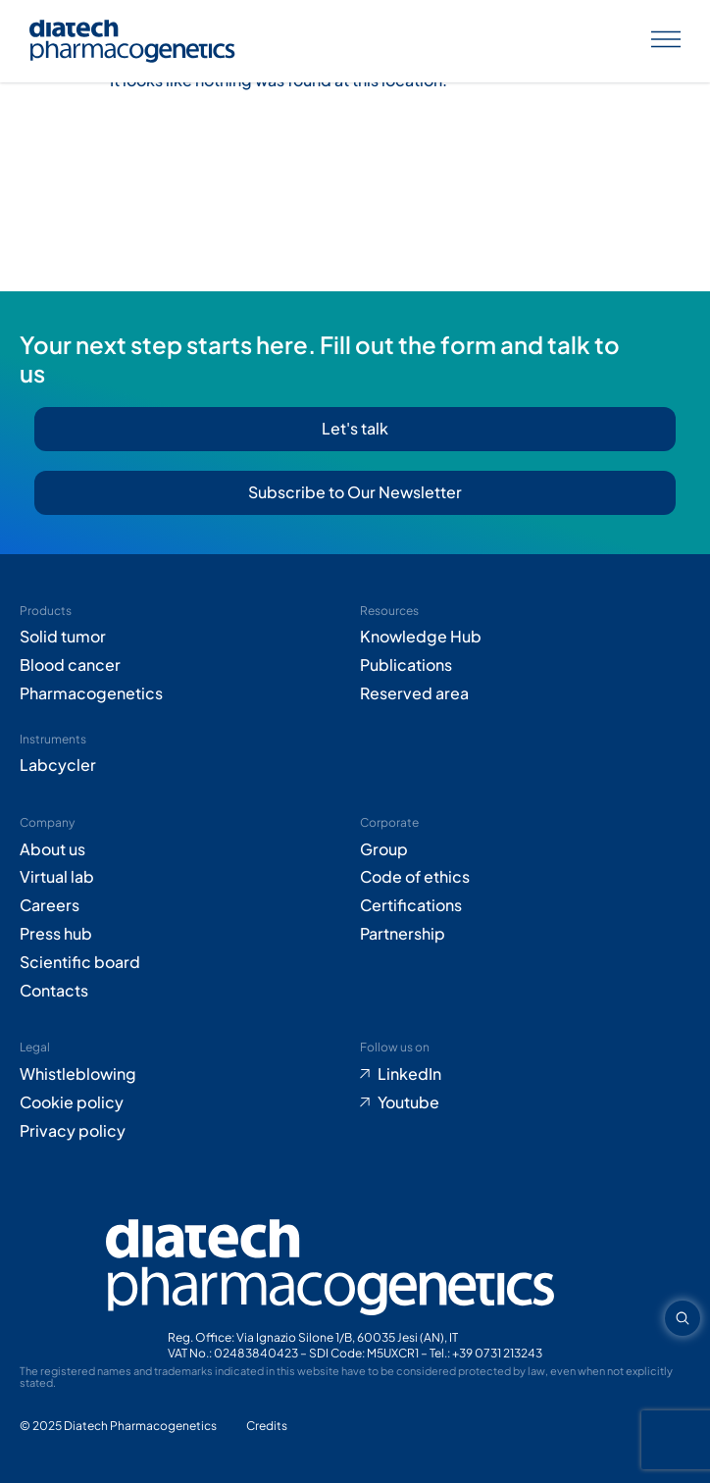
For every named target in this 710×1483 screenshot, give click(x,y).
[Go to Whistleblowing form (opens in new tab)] (185, 1074)
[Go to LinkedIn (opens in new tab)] (525, 1074)
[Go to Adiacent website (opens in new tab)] (266, 1426)
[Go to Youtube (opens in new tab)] (525, 1103)
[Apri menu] (666, 41)
